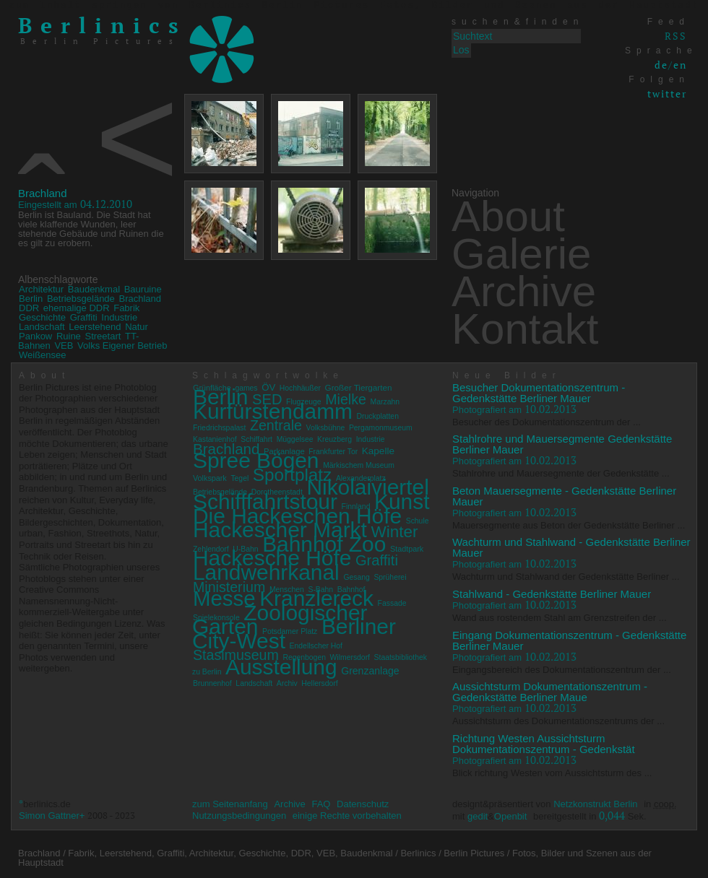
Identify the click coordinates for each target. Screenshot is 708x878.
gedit (477, 816)
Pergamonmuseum (381, 428)
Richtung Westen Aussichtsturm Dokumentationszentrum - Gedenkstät (543, 743)
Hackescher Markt (280, 530)
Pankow (35, 336)
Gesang (356, 577)
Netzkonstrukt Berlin (595, 804)
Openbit (510, 816)
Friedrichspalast (219, 428)
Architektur (41, 289)
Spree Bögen (256, 460)
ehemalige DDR (76, 308)
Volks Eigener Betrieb (122, 345)
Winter (394, 532)
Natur (136, 326)
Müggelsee (295, 439)
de (661, 64)
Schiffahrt (256, 439)
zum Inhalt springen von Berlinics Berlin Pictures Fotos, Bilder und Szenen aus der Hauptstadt (354, 6)
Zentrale (276, 425)
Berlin (31, 298)
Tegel (239, 478)
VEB (63, 345)
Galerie (521, 254)
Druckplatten (378, 416)
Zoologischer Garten (279, 620)
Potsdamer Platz (289, 631)
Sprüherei (390, 577)
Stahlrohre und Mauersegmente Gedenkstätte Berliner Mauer (562, 444)
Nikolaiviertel (367, 487)
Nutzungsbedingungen (239, 815)
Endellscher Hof (316, 646)
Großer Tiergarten (358, 387)
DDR (29, 308)
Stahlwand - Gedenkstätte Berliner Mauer (551, 594)
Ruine (68, 336)
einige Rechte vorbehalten (347, 815)
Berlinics (102, 25)
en (680, 64)
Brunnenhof (212, 683)
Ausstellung (281, 667)
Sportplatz (292, 474)
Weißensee (42, 354)
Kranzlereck (316, 598)
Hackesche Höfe (272, 558)
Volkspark (210, 478)
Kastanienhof (215, 439)
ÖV (268, 387)
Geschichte (42, 317)
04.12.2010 (75, 203)
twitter (667, 93)
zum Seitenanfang (230, 804)
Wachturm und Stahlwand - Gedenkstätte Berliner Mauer (571, 547)
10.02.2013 (514, 408)
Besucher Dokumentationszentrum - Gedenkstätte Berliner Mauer (538, 392)
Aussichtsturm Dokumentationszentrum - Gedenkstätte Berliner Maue (549, 691)
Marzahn (385, 402)
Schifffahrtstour (265, 501)
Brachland (42, 193)
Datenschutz (363, 804)
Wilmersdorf (350, 657)
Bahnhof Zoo (324, 544)
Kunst (401, 501)
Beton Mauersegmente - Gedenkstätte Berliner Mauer (564, 496)
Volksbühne (325, 428)
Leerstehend (95, 326)
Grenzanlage (370, 671)
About (508, 216)
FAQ (320, 804)
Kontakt (525, 329)
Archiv (287, 683)
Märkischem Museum (358, 465)
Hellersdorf (319, 683)
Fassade (392, 603)
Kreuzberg (334, 439)
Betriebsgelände (81, 298)
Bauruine (143, 289)
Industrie (119, 317)
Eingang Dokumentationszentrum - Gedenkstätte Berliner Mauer (569, 640)
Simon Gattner (49, 815)
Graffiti (84, 317)
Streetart (103, 336)
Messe (224, 598)
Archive (524, 291)
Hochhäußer (300, 388)
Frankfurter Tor (333, 452)
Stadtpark (406, 548)
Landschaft (42, 326)
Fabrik (126, 308)
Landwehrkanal (266, 572)
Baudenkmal (94, 289)
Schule (417, 521)
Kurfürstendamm (273, 411)
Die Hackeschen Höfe (297, 516)
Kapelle (378, 450)
